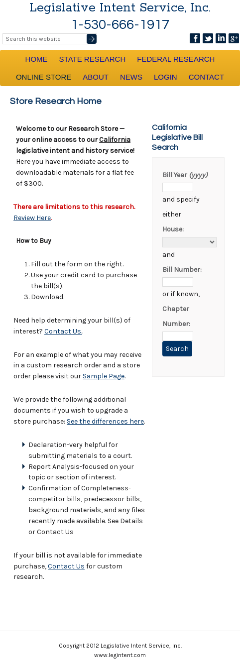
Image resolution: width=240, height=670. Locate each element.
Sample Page (103, 376)
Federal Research (176, 59)
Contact (206, 77)
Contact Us (66, 566)
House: (173, 229)
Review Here (32, 218)
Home (36, 59)
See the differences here (105, 421)
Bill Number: (182, 269)
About (96, 77)
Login (165, 77)
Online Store (43, 77)
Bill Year (185, 175)
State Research (92, 59)
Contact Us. (63, 331)
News (131, 77)
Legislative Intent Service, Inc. (120, 8)
